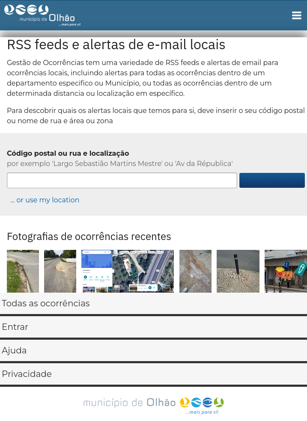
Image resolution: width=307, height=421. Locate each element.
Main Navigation (296, 15)
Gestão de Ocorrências (50, 17)
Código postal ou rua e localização (68, 153)
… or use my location (45, 200)
